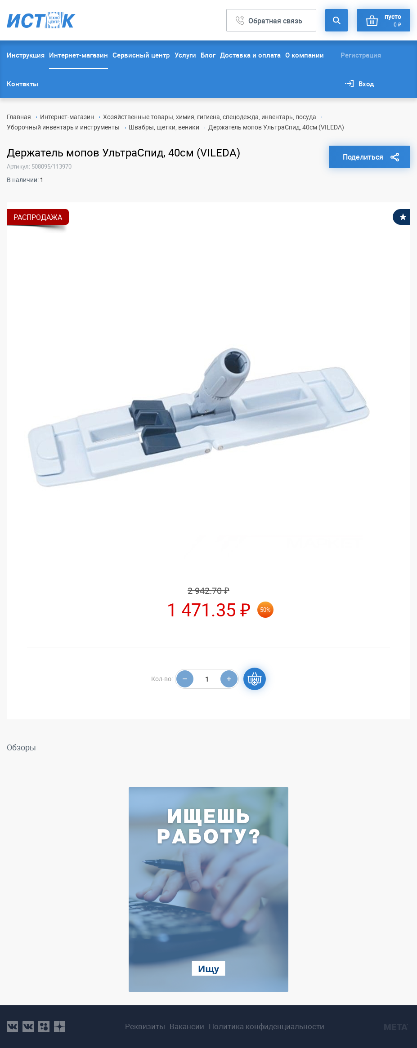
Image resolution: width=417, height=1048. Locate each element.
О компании (304, 54)
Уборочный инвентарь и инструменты (63, 127)
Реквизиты (145, 1026)
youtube (59, 1026)
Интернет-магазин (78, 54)
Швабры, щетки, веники (164, 127)
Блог (208, 54)
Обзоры (21, 747)
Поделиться (363, 157)
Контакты (22, 83)
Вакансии (187, 1026)
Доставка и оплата (250, 54)
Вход (366, 83)
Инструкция (26, 54)
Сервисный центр (141, 54)
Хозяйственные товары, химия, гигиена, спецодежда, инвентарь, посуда (209, 116)
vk (12, 1026)
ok (43, 1026)
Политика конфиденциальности (266, 1026)
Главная (19, 116)
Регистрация (361, 54)
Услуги (185, 54)
